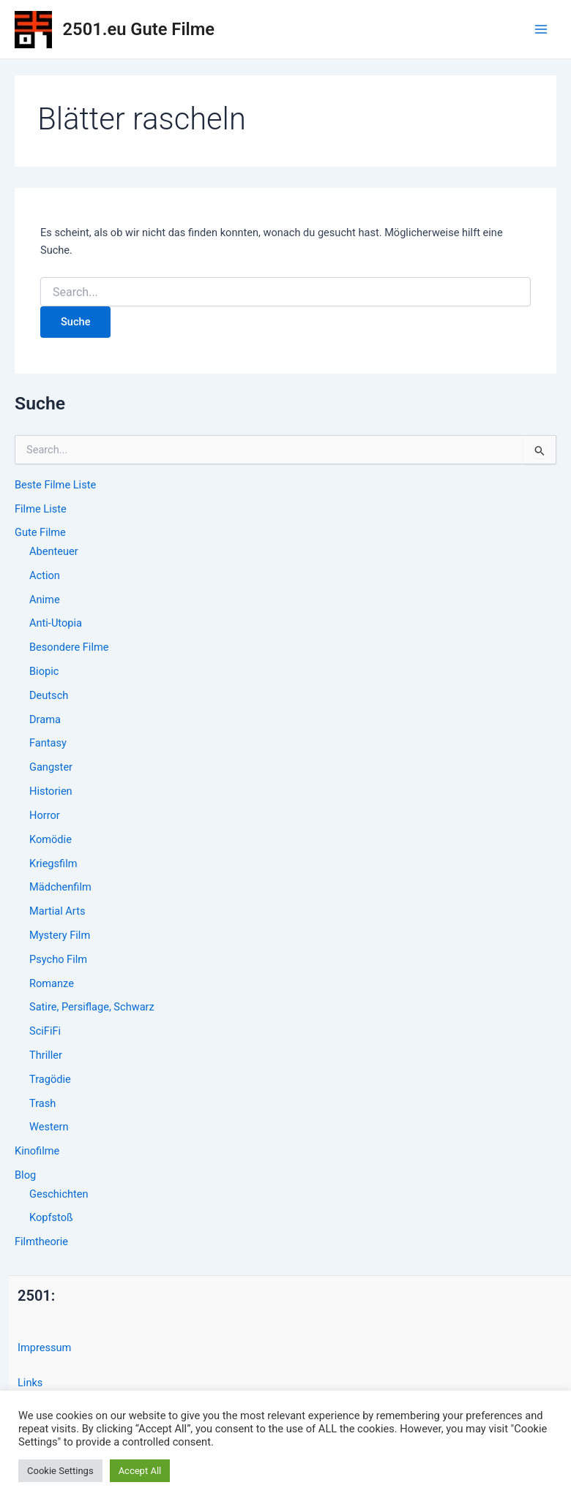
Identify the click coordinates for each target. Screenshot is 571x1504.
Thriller (45, 1055)
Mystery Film (59, 935)
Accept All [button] (140, 1470)
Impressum (44, 1347)
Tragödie (50, 1079)
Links (30, 1382)
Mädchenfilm (60, 886)
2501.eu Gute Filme (138, 29)
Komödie (50, 839)
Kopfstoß (51, 1217)
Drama (45, 719)
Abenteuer (53, 551)
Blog (25, 1175)
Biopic (44, 671)
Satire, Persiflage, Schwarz (91, 1006)
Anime (44, 599)
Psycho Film (58, 959)
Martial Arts (57, 911)
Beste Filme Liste (55, 484)
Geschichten (59, 1194)
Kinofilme (37, 1150)
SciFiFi (45, 1031)
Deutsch (48, 695)
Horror (44, 815)
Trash (42, 1103)
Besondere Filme (68, 647)
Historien (50, 791)
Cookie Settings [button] (60, 1470)
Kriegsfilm (53, 863)
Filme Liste (41, 508)
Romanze (51, 983)
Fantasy (48, 742)
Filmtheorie (41, 1241)
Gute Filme (40, 532)
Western (48, 1126)
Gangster (50, 767)
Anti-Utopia (55, 623)
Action (44, 575)
